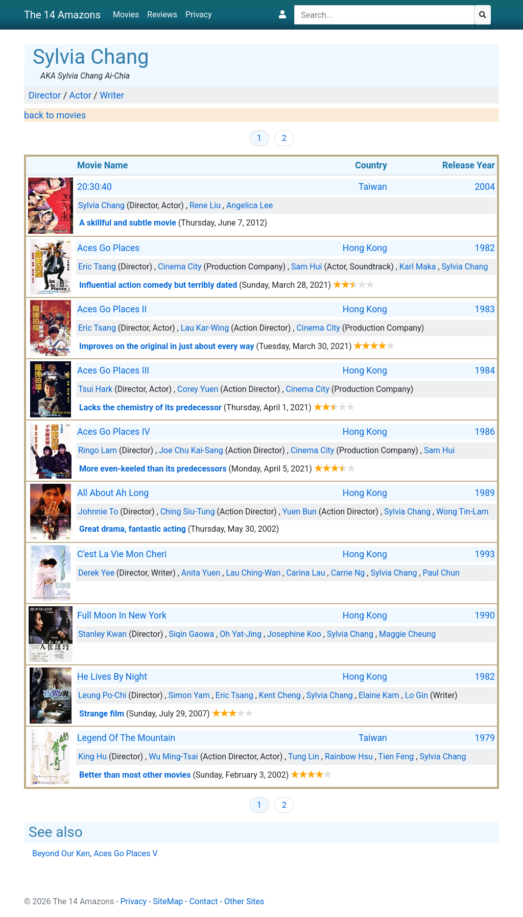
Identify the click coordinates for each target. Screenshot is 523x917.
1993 (484, 554)
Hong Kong (365, 248)
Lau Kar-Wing (205, 328)
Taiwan (373, 187)
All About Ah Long (113, 493)
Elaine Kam (379, 695)
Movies (126, 14)
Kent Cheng (280, 695)
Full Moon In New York (122, 615)
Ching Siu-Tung (187, 511)
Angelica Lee (249, 205)
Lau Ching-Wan (253, 573)
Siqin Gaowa (191, 634)
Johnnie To (98, 511)
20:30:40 (94, 187)
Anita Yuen (201, 573)
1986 (484, 432)
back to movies (55, 115)
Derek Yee (96, 573)
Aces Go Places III (113, 370)
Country (371, 165)
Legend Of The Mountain (126, 738)
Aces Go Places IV (113, 432)
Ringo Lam (97, 450)
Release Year (468, 165)
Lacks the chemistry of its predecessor (150, 407)
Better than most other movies (135, 775)
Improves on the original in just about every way (166, 346)
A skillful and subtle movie (127, 223)
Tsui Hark (95, 389)
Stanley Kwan (102, 634)
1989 (484, 493)
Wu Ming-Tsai (173, 756)
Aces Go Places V (125, 853)
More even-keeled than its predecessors (153, 469)
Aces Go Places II (112, 309)
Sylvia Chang (101, 205)
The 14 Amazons (62, 15)
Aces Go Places (108, 248)
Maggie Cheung (407, 634)
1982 (484, 248)
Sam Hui (306, 266)
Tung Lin (303, 756)
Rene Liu (205, 205)
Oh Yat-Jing (241, 634)
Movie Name (102, 165)
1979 (484, 738)
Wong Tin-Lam (462, 511)
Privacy (198, 14)
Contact (203, 901)
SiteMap (168, 901)
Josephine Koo (294, 634)
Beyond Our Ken (61, 853)
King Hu (92, 756)
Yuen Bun (299, 511)
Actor (80, 95)
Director (45, 95)
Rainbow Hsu (349, 756)
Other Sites (244, 901)
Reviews (162, 14)
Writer (112, 95)
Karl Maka (417, 266)
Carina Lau (305, 573)
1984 (484, 370)
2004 (484, 187)
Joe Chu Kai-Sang (191, 450)
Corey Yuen (197, 389)
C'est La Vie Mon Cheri (122, 554)
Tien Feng (396, 756)
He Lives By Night (112, 677)
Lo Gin (416, 695)
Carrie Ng (348, 573)
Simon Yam (189, 695)
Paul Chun (441, 573)
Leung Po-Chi (102, 695)
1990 (484, 615)
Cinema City (179, 266)
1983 (484, 309)
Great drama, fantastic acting (132, 529)
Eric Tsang (97, 266)
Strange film (101, 713)
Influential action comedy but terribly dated (158, 285)
